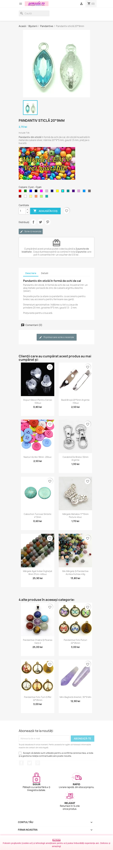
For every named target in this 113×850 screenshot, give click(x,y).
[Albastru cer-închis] (85, 192)
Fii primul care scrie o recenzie (56, 337)
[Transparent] (26, 197)
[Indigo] (74, 192)
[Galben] (58, 192)
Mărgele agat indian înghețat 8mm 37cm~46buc (37, 573)
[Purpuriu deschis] (79, 192)
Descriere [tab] (30, 273)
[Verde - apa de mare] (47, 197)
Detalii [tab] (44, 273)
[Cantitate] (22, 211)
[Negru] (37, 192)
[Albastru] (31, 192)
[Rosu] (21, 192)
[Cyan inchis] (69, 192)
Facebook (21, 763)
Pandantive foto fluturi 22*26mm (75, 641)
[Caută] (34, 13)
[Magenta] (42, 192)
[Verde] (26, 192)
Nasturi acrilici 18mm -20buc (38, 457)
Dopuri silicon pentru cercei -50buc (37, 401)
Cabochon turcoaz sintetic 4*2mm (37, 515)
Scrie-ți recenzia (30, 231)
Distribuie (33, 222)
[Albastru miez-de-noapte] (53, 192)
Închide (57, 840)
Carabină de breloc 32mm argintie (75, 458)
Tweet (40, 222)
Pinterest (48, 222)
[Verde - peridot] (42, 197)
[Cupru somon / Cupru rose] (37, 197)
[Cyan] (63, 192)
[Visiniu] (21, 197)
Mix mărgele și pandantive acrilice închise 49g (75, 573)
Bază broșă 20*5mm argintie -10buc (75, 401)
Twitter (29, 763)
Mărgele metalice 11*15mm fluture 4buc (75, 515)
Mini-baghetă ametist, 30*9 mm (75, 697)
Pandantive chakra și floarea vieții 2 (37, 641)
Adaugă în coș (45, 211)
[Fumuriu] (90, 192)
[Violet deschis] (47, 192)
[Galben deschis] (31, 197)
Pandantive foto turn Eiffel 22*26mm (37, 698)
